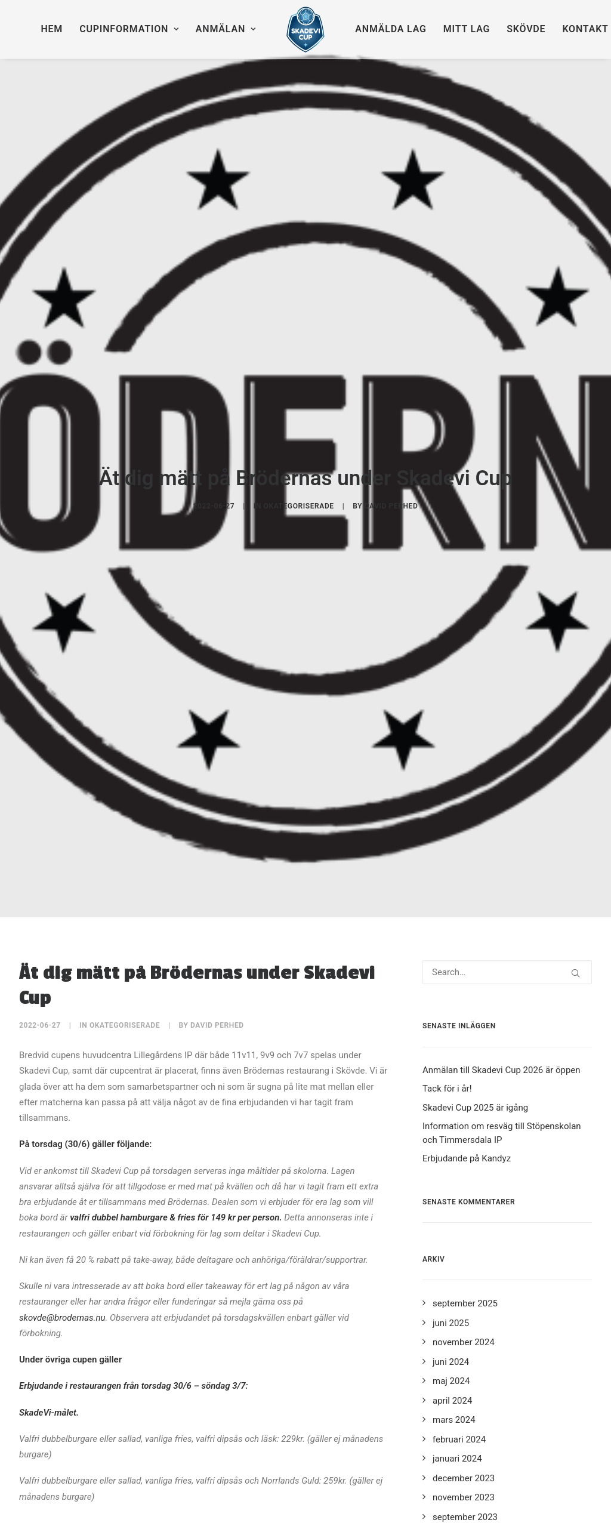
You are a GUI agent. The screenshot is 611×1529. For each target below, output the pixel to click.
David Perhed (391, 413)
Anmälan (226, 29)
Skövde (526, 29)
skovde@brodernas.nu (62, 1131)
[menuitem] (51, 29)
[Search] (507, 786)
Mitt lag (466, 29)
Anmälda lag (390, 29)
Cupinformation (129, 29)
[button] (575, 786)
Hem (52, 29)
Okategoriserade (299, 413)
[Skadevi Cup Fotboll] (306, 29)
